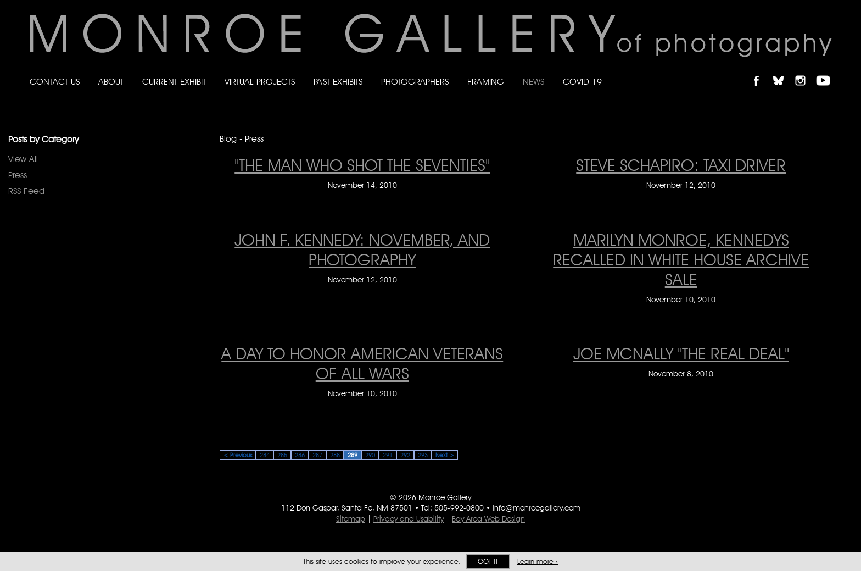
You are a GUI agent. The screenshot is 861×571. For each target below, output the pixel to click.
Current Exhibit (174, 81)
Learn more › (537, 561)
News (533, 81)
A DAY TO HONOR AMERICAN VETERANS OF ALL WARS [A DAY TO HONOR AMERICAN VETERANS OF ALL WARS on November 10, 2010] (362, 363)
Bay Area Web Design (488, 518)
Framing (485, 81)
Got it (488, 561)
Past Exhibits (338, 81)
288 (335, 455)
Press (17, 175)
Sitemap (350, 518)
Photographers (415, 81)
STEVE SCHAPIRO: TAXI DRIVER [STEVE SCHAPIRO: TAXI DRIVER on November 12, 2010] (681, 165)
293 (423, 455)
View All (23, 159)
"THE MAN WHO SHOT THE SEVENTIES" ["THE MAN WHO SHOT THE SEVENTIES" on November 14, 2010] (362, 165)
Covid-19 (582, 81)
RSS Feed (26, 191)
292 (405, 455)
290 (370, 455)
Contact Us (55, 81)
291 (388, 455)
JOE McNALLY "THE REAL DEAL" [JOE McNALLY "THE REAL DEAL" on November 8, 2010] (681, 353)
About (111, 81)
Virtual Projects (260, 81)
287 (317, 455)
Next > (444, 455)
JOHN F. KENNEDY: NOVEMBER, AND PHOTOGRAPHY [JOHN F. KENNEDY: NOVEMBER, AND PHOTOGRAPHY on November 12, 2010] (362, 249)
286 (300, 455)
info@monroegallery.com (536, 507)
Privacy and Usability (408, 518)
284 (265, 455)
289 (352, 455)
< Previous (237, 455)
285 (282, 455)
